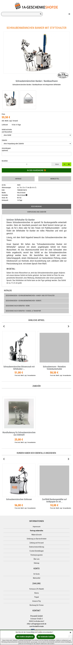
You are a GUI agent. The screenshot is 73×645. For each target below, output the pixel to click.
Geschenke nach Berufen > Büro (18, 306)
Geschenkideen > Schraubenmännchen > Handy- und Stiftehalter (30, 295)
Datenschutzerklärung (36, 547)
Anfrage (18, 179)
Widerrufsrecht (36, 535)
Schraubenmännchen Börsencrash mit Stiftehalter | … (19, 367)
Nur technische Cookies (46, 637)
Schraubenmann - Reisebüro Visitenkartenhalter (54, 367)
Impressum (36, 527)
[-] (64, 164)
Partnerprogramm (37, 555)
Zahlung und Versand (36, 543)
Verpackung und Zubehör (36, 212)
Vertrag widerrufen (36, 531)
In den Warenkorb (36, 170)
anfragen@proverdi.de (38, 624)
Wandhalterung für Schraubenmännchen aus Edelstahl (19, 433)
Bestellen (5, 161)
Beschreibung (36, 206)
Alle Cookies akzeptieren (25, 637)
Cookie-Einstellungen (37, 551)
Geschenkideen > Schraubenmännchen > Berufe (23, 301)
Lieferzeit (5, 125)
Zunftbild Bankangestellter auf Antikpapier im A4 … (54, 500)
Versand (15, 121)
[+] (69, 164)
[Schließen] (70, 633)
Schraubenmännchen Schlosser (19, 499)
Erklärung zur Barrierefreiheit (36, 539)
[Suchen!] (41, 14)
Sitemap (36, 563)
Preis (3, 114)
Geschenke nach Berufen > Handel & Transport (23, 311)
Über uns (36, 559)
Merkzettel (54, 179)
